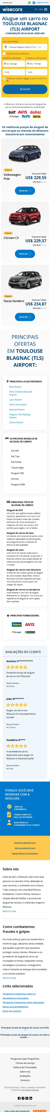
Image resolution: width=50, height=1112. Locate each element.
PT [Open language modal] (36, 9)
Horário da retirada (12, 58)
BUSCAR (25, 190)
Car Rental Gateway (30, 1090)
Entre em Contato (12, 1011)
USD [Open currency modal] (41, 9)
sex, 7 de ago (35, 64)
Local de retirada (10, 41)
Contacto (25, 1080)
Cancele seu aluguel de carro (25, 843)
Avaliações (25, 1076)
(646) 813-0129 (42, 2)
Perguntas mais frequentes (25, 1059)
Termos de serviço (25, 1063)
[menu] (45, 9)
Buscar (25, 89)
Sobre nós (25, 1072)
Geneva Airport (17, 409)
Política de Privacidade (25, 1067)
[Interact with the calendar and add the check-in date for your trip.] (14, 63)
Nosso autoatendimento (15, 1006)
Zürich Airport (16, 422)
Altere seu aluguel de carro (25, 848)
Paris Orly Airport (18, 404)
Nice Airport (15, 386)
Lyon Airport (15, 399)
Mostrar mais (9, 911)
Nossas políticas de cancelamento (25, 853)
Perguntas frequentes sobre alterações (23, 1002)
